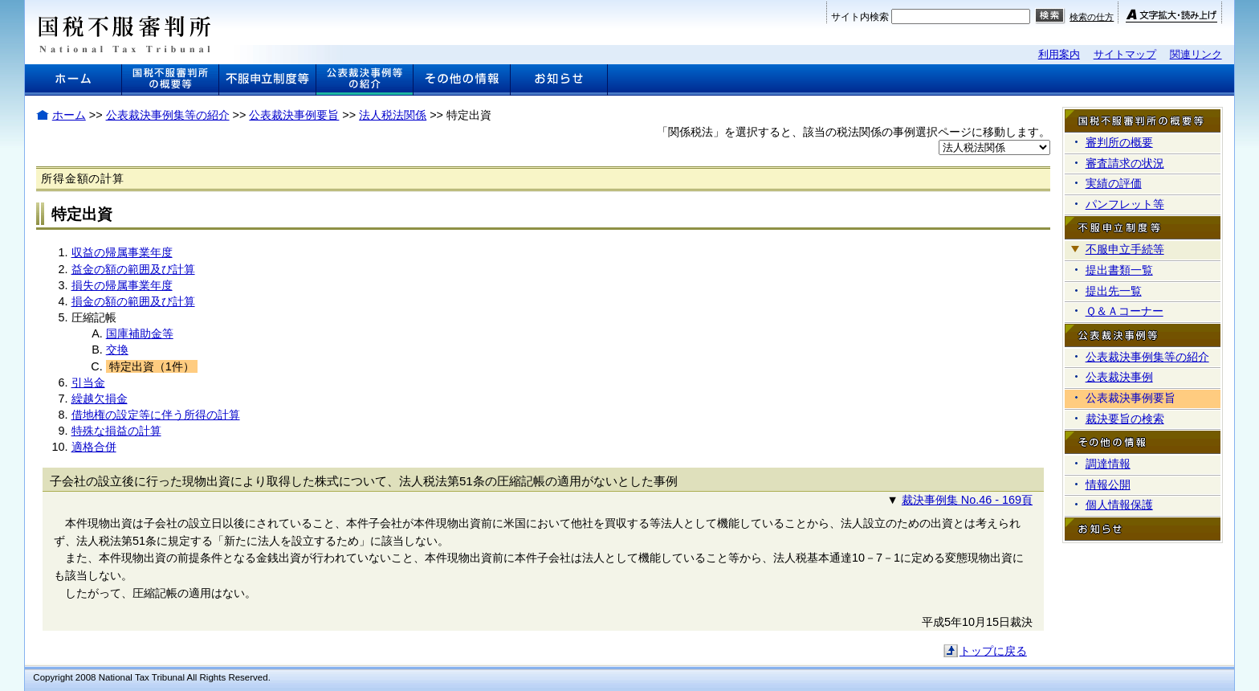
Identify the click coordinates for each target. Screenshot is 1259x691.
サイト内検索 (860, 16)
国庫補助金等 (139, 333)
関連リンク (1196, 54)
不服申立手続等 (1125, 249)
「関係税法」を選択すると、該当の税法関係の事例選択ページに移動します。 (853, 131)
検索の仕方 (1092, 17)
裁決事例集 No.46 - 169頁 (967, 499)
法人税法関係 (392, 114)
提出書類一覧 (1119, 270)
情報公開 (1108, 484)
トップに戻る (993, 650)
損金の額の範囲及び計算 (133, 301)
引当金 (88, 382)
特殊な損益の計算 (116, 430)
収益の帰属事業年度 (122, 252)
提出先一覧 (1114, 290)
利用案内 (1059, 54)
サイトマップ (1125, 54)
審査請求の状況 (1125, 163)
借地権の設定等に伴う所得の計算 (155, 414)
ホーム (69, 114)
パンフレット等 (1125, 204)
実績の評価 (1114, 183)
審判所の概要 (1119, 142)
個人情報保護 (1119, 504)
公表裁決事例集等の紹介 (168, 114)
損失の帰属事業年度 (122, 285)
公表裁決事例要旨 (294, 114)
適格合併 (93, 446)
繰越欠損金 (99, 398)
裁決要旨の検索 (1125, 418)
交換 (117, 349)
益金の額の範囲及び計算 (133, 269)
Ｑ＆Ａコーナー (1124, 311)
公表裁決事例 (1119, 376)
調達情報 (1108, 463)
